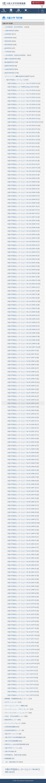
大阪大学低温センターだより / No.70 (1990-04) (22, 452)
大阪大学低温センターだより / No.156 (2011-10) (22, 150)
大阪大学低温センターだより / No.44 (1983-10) (22, 544)
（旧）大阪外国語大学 (11, 762)
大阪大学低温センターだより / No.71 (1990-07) (22, 449)
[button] (3, 10)
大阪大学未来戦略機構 (11, 741)
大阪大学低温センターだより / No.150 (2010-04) (22, 171)
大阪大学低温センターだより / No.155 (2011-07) (22, 153)
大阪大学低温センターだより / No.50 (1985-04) (22, 523)
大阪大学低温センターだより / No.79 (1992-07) (22, 421)
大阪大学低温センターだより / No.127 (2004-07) (22, 252)
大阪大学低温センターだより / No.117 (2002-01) (22, 287)
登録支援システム (38, 2)
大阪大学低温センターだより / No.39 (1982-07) (22, 561)
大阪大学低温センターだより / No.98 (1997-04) (22, 354)
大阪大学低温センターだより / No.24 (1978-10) (22, 614)
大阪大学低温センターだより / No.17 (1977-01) (22, 639)
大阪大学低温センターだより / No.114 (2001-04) (22, 298)
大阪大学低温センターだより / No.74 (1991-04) (22, 438)
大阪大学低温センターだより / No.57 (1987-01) (22, 498)
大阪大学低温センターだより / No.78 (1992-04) (22, 424)
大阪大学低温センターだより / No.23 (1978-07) (22, 618)
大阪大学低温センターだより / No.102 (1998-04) (22, 340)
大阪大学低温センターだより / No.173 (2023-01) (22, 94)
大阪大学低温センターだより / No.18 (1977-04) (22, 635)
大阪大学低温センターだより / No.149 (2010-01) (22, 175)
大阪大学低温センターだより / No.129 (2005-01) (22, 245)
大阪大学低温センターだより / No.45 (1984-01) (22, 540)
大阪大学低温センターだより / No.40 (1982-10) (22, 558)
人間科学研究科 (9, 30)
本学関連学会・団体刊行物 (13, 755)
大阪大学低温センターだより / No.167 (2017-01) (22, 115)
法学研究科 (8, 34)
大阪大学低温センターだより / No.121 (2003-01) (22, 273)
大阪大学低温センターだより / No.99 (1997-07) (22, 350)
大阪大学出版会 (9, 751)
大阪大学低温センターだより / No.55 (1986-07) (22, 505)
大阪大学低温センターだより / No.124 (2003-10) (22, 262)
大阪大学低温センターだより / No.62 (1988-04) (22, 480)
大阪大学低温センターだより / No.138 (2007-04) (22, 213)
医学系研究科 (8, 44)
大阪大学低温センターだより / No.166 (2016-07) (22, 118)
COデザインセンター (11, 702)
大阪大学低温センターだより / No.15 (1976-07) (22, 646)
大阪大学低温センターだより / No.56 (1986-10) (22, 502)
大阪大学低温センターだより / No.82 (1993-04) (22, 410)
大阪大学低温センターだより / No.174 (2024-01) (22, 90)
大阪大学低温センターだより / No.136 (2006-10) (22, 220)
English (42, 6)
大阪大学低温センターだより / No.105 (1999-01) (22, 329)
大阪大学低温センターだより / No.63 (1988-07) (22, 477)
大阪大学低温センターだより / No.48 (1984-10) (22, 530)
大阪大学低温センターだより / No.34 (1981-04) (22, 579)
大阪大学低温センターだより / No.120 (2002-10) (22, 276)
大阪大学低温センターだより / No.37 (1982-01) (22, 568)
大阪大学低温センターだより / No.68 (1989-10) (22, 459)
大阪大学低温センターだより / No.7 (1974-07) (21, 674)
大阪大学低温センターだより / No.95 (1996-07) (22, 364)
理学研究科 (8, 41)
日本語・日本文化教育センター (14, 716)
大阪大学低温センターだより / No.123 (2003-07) (22, 266)
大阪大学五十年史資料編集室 (13, 737)
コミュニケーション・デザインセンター (17, 709)
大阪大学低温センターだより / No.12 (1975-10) (22, 656)
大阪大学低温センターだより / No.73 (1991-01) (22, 442)
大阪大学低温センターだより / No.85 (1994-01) (22, 400)
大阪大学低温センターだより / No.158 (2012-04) (22, 143)
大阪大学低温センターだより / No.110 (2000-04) (22, 312)
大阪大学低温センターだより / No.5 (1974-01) (21, 681)
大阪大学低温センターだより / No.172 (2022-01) (22, 97)
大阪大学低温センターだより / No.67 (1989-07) (22, 463)
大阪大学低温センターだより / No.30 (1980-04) (22, 593)
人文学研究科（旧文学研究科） (14, 27)
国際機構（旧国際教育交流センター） (16, 698)
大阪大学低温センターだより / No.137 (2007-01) (22, 217)
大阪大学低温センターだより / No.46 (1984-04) (22, 537)
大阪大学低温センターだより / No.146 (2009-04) (22, 185)
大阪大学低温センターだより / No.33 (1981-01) (22, 582)
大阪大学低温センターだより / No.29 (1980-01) (22, 597)
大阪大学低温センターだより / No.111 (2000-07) (22, 308)
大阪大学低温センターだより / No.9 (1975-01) (21, 667)
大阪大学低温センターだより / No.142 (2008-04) (22, 199)
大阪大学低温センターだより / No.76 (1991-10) (22, 431)
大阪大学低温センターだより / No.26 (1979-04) (22, 607)
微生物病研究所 (9, 62)
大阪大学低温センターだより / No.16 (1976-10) (22, 642)
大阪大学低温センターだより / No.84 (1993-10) (22, 403)
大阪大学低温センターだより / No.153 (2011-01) (22, 160)
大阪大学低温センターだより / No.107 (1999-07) (22, 322)
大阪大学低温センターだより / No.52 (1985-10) (22, 516)
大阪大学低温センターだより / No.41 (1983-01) (22, 554)
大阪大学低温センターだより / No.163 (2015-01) (22, 125)
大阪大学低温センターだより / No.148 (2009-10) (22, 178)
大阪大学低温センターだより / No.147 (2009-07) (22, 182)
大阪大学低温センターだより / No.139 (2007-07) (22, 210)
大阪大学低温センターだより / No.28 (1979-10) (22, 600)
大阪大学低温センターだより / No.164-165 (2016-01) (24, 122)
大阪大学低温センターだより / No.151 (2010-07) (22, 168)
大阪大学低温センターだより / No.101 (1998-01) (22, 343)
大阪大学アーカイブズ (11, 734)
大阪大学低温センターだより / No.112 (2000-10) (22, 305)
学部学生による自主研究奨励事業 (15, 744)
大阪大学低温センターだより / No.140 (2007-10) (22, 206)
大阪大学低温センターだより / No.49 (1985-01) (22, 526)
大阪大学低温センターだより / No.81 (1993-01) (22, 414)
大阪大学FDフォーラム (11, 748)
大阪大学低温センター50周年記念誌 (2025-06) (22, 87)
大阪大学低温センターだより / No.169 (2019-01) (22, 108)
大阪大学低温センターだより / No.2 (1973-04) (21, 691)
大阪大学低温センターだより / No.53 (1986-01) (22, 512)
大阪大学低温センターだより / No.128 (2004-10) (22, 248)
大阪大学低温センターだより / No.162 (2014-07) (22, 129)
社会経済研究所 (9, 69)
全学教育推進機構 (10, 727)
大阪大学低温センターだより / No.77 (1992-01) (22, 428)
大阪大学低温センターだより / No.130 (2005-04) (22, 241)
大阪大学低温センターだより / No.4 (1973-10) (21, 684)
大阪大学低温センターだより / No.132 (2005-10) (22, 234)
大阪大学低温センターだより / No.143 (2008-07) (22, 196)
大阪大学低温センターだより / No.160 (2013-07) (22, 136)
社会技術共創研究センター (13, 730)
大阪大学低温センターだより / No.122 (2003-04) (22, 269)
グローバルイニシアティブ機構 (14, 705)
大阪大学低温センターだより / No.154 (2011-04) (22, 157)
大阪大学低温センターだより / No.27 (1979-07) (22, 604)
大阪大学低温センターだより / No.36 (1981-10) (22, 572)
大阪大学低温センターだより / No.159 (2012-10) (22, 139)
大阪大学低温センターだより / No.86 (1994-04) (22, 396)
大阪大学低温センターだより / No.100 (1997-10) (22, 347)
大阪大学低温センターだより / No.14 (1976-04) (22, 649)
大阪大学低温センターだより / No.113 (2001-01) (22, 301)
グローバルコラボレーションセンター (16, 713)
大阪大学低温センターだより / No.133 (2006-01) (22, 231)
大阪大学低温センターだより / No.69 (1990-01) (22, 456)
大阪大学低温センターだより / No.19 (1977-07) (22, 632)
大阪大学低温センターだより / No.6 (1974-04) (21, 677)
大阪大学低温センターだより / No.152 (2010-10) (22, 164)
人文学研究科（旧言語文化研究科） (15, 55)
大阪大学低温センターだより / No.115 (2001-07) (22, 294)
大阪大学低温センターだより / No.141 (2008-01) (22, 203)
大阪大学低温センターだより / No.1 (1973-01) (21, 695)
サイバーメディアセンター (13, 723)
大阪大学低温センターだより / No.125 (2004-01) (22, 259)
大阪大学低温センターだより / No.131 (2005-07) (22, 238)
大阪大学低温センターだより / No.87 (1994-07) (22, 393)
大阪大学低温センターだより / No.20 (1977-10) (22, 628)
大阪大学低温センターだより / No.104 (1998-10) (22, 333)
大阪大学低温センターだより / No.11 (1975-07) (22, 660)
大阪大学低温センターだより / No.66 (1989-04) (22, 466)
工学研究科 (8, 51)
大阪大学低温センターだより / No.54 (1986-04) (22, 509)
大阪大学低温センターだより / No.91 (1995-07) (22, 379)
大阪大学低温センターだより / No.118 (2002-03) (22, 284)
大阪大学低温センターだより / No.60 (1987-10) (22, 488)
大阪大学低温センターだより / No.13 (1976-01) (22, 653)
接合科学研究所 (9, 73)
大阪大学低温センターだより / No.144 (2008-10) (22, 192)
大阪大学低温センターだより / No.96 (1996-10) (22, 361)
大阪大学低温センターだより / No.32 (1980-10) (22, 586)
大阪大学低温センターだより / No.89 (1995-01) (22, 385)
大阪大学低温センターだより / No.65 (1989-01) (22, 470)
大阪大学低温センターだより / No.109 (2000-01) (22, 315)
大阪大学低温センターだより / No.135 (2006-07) (22, 224)
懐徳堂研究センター (10, 720)
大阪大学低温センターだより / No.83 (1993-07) (22, 407)
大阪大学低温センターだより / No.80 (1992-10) (22, 417)
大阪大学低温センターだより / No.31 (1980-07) (22, 589)
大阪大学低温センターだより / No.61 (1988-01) (22, 484)
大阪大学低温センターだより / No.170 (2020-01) (22, 104)
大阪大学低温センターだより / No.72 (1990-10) (22, 445)
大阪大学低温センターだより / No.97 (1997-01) (22, 357)
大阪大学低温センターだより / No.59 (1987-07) (22, 491)
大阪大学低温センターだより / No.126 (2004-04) (22, 255)
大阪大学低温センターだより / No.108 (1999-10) (22, 319)
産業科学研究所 (9, 66)
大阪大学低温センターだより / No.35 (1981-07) (22, 575)
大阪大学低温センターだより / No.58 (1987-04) (22, 494)
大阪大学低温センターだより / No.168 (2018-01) (22, 111)
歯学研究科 (8, 48)
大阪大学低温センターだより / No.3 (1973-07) (21, 688)
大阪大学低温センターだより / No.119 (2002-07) (22, 280)
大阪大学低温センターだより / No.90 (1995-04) (22, 382)
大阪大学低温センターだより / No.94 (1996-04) (22, 368)
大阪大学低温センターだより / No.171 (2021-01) (22, 101)
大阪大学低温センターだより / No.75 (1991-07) (22, 435)
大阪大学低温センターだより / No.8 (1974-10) (21, 670)
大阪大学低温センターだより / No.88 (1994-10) (22, 389)
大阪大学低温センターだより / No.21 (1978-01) (22, 625)
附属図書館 (8, 758)
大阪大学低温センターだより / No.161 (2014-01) (22, 132)
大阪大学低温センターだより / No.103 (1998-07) (22, 336)
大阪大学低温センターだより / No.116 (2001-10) (22, 291)
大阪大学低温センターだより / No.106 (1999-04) (22, 326)
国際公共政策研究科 (10, 59)
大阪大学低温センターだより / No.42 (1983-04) (22, 551)
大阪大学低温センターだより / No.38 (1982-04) (22, 565)
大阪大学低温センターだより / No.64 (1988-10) (22, 473)
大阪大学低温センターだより (15, 80)
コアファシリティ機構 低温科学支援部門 (17, 76)
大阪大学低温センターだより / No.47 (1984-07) (22, 533)
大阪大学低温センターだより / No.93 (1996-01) (22, 371)
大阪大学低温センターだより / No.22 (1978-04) (22, 621)
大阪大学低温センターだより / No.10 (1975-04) (22, 663)
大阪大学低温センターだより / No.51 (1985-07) (22, 519)
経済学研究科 (8, 37)
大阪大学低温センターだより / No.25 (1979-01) (22, 611)
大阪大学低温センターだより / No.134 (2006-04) (22, 227)
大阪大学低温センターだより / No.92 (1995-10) (22, 375)
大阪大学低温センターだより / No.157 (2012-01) (22, 146)
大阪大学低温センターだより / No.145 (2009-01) (22, 189)
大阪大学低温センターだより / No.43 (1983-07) (22, 547)
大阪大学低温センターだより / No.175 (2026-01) (22, 83)
